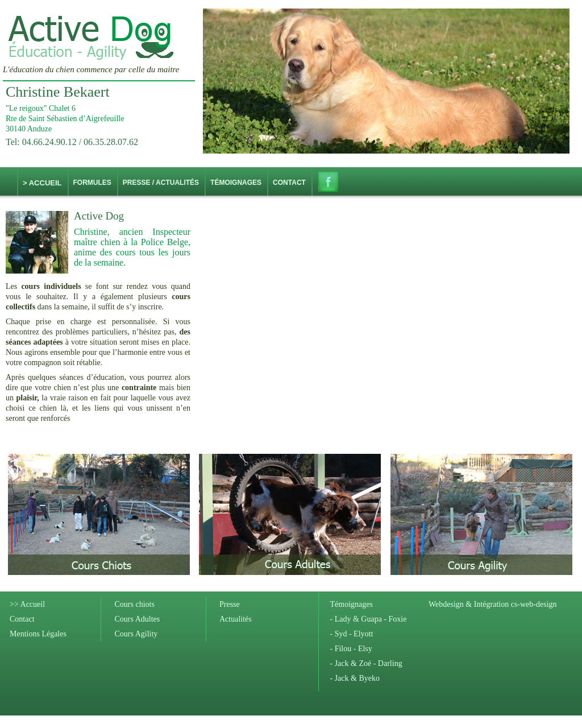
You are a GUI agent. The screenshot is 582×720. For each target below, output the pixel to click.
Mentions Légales (38, 634)
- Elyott (360, 634)
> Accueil (42, 183)
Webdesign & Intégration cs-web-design (493, 604)
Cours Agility (136, 634)
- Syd (338, 634)
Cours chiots (135, 604)
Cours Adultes (137, 619)
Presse (229, 604)
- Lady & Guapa (356, 619)
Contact (22, 619)
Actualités (235, 619)
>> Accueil (27, 604)
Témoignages (351, 604)
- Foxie (394, 619)
